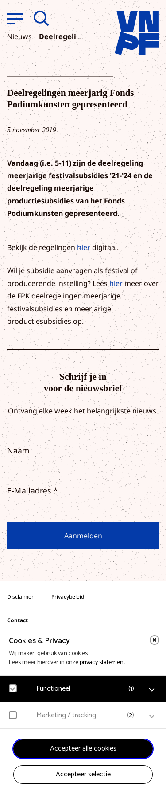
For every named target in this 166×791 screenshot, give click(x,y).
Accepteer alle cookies (83, 749)
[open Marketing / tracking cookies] (152, 716)
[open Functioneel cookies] (152, 690)
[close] (154, 640)
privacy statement (102, 662)
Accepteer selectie (83, 774)
